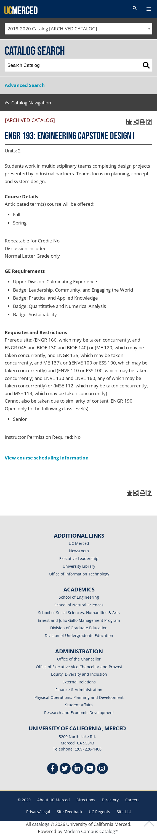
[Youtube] (90, 769)
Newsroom (79, 550)
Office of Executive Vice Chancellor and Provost (79, 666)
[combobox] (78, 29)
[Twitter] (65, 769)
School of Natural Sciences (78, 604)
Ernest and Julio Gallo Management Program (79, 620)
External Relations (79, 682)
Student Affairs (79, 704)
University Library (79, 566)
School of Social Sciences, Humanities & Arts (79, 612)
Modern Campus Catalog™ (90, 831)
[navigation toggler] (148, 9)
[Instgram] (102, 769)
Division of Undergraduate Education (79, 635)
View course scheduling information (47, 458)
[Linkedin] (77, 769)
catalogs (40, 824)
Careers (132, 799)
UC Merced (79, 543)
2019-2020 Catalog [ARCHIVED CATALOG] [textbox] (52, 28)
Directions (85, 799)
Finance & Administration (78, 689)
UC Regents (99, 811)
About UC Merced (53, 799)
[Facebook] (52, 769)
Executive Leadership (79, 558)
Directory (110, 799)
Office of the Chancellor (79, 659)
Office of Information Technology (79, 574)
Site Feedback (69, 811)
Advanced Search (25, 85)
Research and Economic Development (79, 712)
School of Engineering (79, 597)
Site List (124, 811)
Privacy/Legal (38, 811)
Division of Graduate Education (79, 627)
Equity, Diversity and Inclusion (79, 674)
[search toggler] (134, 8)
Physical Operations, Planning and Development (79, 697)
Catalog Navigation (31, 102)
